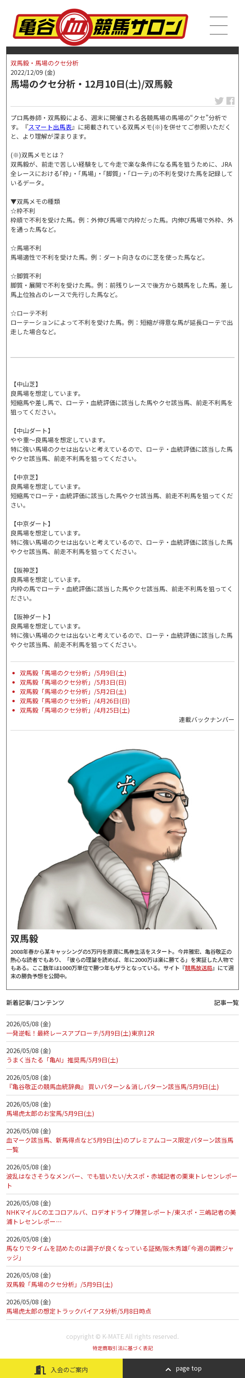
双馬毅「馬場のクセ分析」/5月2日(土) (73, 691)
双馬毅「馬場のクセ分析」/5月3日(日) (73, 682)
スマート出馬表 (50, 126)
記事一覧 (226, 1002)
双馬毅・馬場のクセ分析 (44, 62)
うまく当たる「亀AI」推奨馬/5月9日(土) (62, 1059)
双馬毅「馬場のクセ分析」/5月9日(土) (73, 672)
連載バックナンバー (207, 719)
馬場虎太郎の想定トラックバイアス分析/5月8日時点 (78, 1311)
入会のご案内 (61, 1370)
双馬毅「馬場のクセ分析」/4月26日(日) (75, 700)
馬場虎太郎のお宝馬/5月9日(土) (50, 1113)
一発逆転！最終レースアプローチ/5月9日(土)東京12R (80, 1033)
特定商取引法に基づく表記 (123, 1348)
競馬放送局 (198, 968)
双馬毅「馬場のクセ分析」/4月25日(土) (75, 710)
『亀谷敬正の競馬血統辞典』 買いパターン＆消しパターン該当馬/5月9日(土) (112, 1086)
